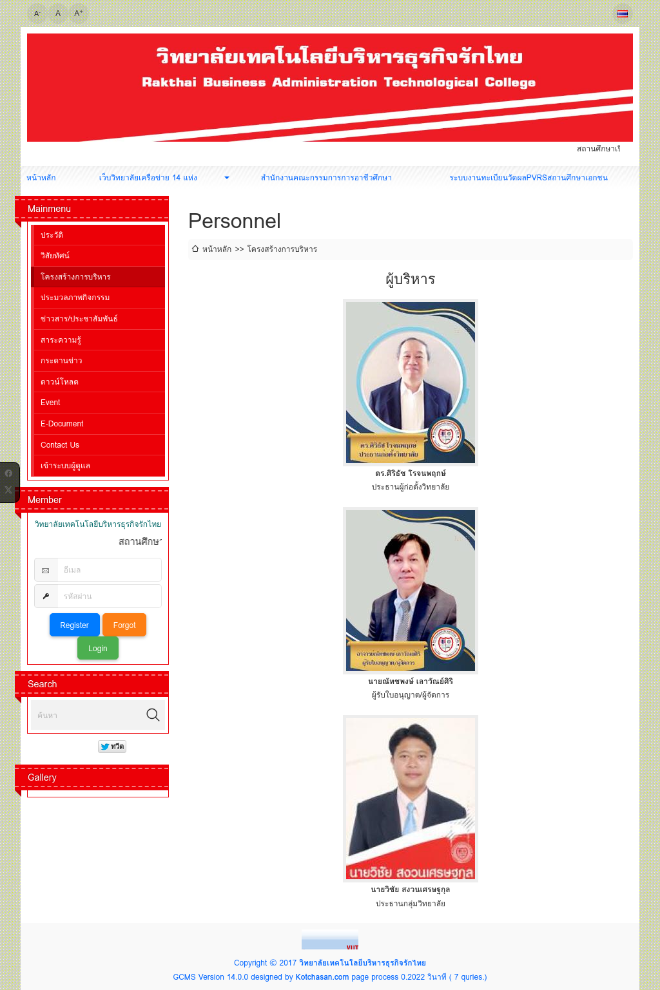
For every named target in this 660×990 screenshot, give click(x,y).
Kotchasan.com (322, 977)
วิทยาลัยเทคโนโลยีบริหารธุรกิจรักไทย (362, 963)
